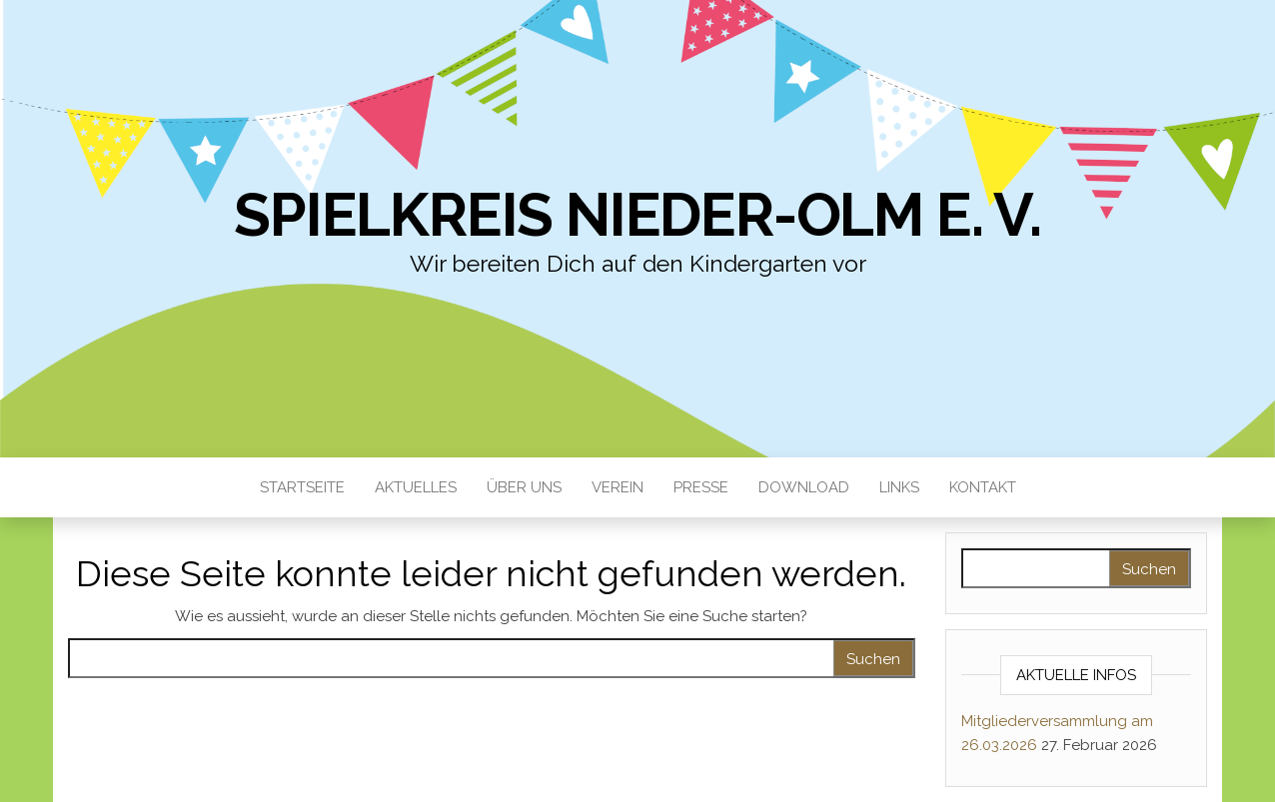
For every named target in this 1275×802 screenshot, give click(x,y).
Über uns (524, 487)
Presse (700, 487)
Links (899, 487)
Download (803, 487)
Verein (617, 487)
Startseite (302, 487)
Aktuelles (416, 487)
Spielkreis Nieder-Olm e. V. (637, 215)
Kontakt (982, 487)
